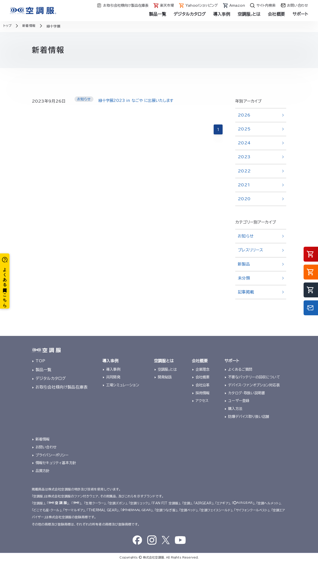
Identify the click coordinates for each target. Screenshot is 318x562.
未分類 (244, 278)
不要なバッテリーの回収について (254, 377)
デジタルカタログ (190, 14)
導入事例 (221, 14)
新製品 (244, 264)
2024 (244, 143)
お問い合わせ (46, 447)
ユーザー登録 (238, 400)
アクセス (202, 400)
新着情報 (43, 439)
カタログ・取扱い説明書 (246, 393)
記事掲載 (246, 292)
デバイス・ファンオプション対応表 (254, 385)
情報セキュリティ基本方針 (56, 463)
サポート (300, 14)
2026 (244, 115)
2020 (244, 199)
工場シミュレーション (122, 385)
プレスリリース (250, 250)
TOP (40, 361)
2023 (244, 157)
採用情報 (203, 393)
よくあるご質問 (240, 369)
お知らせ (246, 236)
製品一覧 (157, 14)
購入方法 (235, 408)
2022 (244, 171)
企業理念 (203, 369)
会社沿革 (203, 385)
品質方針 (43, 471)
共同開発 (113, 377)
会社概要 (276, 14)
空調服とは (249, 14)
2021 (244, 185)
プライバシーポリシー (52, 455)
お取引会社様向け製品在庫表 (61, 387)
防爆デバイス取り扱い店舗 (248, 416)
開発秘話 (165, 377)
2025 (244, 129)
